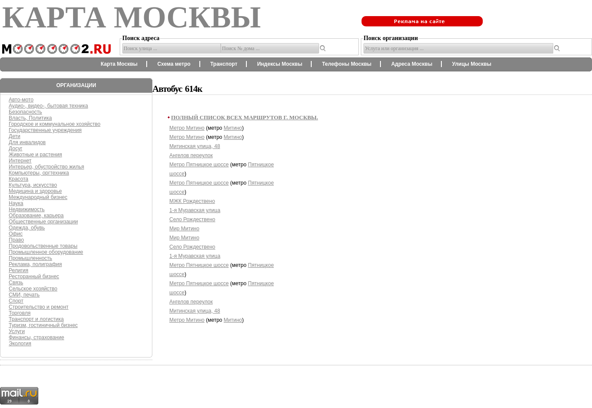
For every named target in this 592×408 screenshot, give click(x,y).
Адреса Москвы (411, 64)
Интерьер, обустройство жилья (46, 167)
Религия (18, 270)
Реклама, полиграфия (35, 264)
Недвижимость (27, 209)
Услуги (17, 331)
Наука (16, 203)
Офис (16, 234)
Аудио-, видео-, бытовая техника (48, 106)
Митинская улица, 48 (194, 146)
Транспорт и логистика (36, 319)
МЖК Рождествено (192, 201)
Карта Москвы (119, 64)
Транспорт (223, 64)
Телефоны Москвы (347, 64)
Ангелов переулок (191, 155)
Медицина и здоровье (35, 191)
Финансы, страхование (36, 337)
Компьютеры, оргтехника (39, 173)
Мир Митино (184, 229)
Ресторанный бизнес (34, 276)
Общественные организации (43, 222)
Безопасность (25, 112)
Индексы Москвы (280, 64)
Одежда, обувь (27, 228)
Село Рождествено (192, 219)
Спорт (16, 301)
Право (16, 240)
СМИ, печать (24, 295)
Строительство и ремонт (38, 307)
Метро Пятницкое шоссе (199, 165)
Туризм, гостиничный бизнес (43, 325)
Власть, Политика (30, 118)
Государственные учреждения (45, 130)
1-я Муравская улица (194, 210)
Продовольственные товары (43, 246)
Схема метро (173, 64)
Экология (20, 344)
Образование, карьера (36, 215)
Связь (16, 283)
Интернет (20, 161)
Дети (14, 136)
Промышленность (30, 258)
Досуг (15, 148)
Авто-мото (21, 100)
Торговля (19, 313)
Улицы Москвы (471, 64)
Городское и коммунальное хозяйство (55, 124)
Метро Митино (187, 128)
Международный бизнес (38, 197)
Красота (18, 179)
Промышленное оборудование (46, 252)
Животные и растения (35, 155)
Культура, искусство (33, 185)
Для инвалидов (27, 142)
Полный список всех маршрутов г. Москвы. (244, 117)
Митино (233, 128)
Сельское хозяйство (33, 289)
